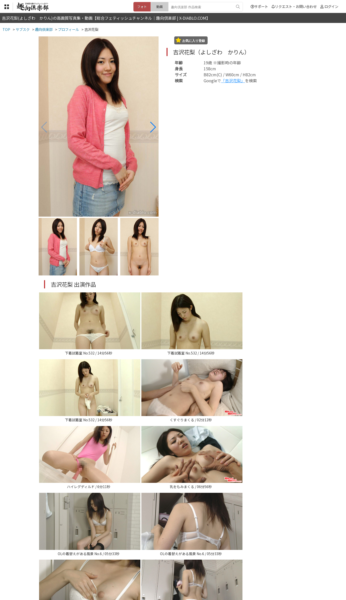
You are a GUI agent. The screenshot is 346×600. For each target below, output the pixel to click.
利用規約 (116, 569)
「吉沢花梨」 (233, 81)
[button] (152, 127)
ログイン (331, 6)
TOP (99, 569)
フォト (142, 6)
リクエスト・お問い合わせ (294, 6)
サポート (259, 6)
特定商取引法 (139, 569)
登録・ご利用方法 (169, 569)
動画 (159, 6)
